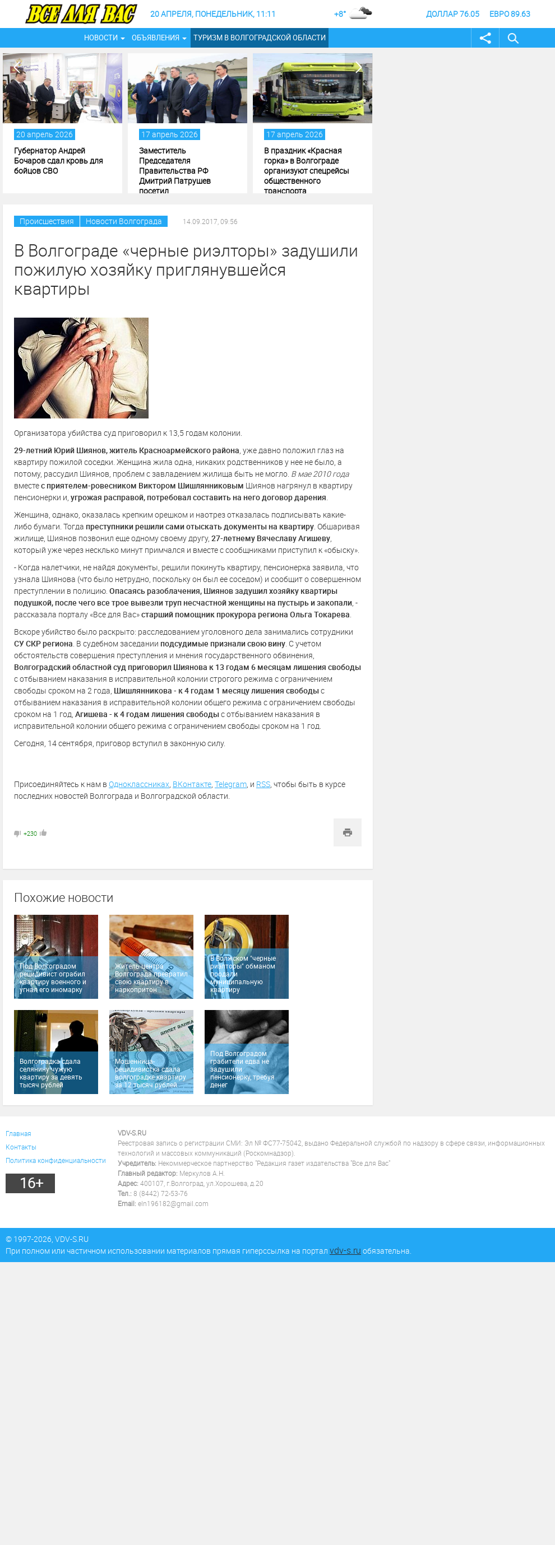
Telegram (231, 784)
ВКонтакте (192, 784)
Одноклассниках (139, 784)
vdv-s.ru (345, 1250)
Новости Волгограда (124, 221)
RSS (263, 784)
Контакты (21, 1146)
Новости (101, 37)
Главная (18, 1133)
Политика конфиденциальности (56, 1160)
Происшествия (47, 221)
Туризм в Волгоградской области (259, 37)
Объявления (155, 37)
